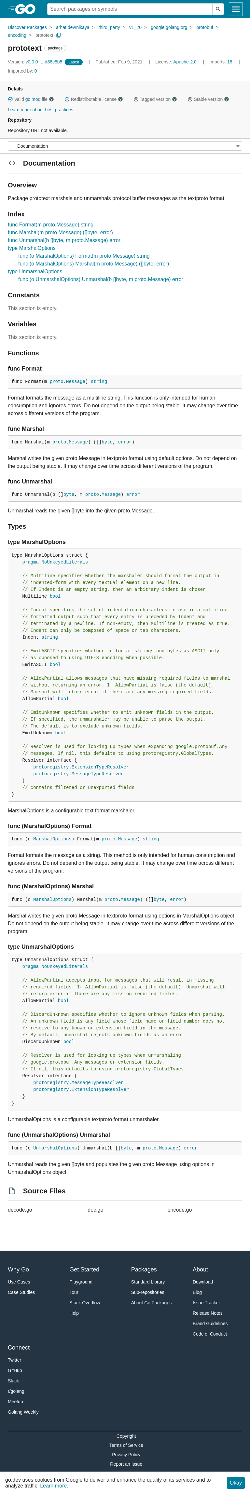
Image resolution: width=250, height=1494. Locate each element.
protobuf (204, 27)
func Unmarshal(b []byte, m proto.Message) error (64, 240)
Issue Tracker (206, 1302)
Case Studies (21, 1292)
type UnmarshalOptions (35, 271)
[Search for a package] (130, 9)
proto (56, 381)
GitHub (15, 1370)
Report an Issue (126, 1464)
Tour (73, 1292)
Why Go (18, 1269)
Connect (19, 1347)
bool (55, 596)
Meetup (15, 1401)
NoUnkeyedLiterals (64, 562)
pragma (30, 562)
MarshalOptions (52, 839)
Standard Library (148, 1281)
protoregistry (51, 767)
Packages (144, 1269)
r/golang (16, 1391)
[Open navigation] (235, 9)
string (99, 381)
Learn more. (54, 1485)
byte (107, 442)
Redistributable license (93, 99)
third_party (109, 27)
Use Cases (19, 1281)
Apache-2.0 (185, 61)
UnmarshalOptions (55, 1148)
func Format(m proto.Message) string (50, 224)
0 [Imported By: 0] (22, 71)
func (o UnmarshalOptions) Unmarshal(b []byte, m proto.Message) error (100, 279)
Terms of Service (126, 1445)
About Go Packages (151, 1302)
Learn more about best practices (40, 109)
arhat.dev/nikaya (73, 27)
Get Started (84, 1269)
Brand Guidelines (210, 1323)
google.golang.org (169, 27)
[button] (10, 99)
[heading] (27, 9)
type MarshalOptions (32, 248)
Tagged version (155, 99)
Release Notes (208, 1313)
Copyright (126, 1436)
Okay (236, 1483)
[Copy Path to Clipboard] (59, 35)
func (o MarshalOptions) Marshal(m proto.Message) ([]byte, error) (93, 263)
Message (75, 381)
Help (74, 1313)
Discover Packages (27, 27)
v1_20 (135, 27)
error (125, 442)
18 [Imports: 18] (221, 61)
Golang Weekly (23, 1412)
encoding (17, 35)
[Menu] (125, 146)
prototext (44, 35)
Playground (80, 1281)
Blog (197, 1292)
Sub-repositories (147, 1292)
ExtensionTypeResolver (100, 767)
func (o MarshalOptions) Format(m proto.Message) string (84, 256)
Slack (13, 1380)
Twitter (14, 1360)
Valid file (31, 99)
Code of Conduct (210, 1334)
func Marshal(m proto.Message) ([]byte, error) (60, 232)
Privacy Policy (126, 1454)
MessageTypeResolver (98, 774)
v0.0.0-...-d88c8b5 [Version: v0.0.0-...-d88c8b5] (35, 61)
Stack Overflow (84, 1302)
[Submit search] (218, 9)
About (200, 1269)
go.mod (33, 99)
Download (203, 1281)
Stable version (208, 99)
